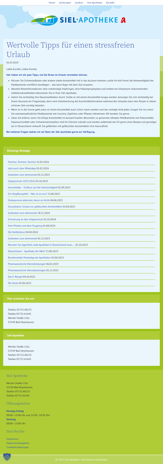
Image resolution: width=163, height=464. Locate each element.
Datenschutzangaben (17, 443)
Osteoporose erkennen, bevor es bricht (29, 200)
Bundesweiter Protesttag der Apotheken (29, 257)
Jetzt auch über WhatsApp (22, 168)
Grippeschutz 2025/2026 (21, 181)
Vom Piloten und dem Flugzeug (25, 225)
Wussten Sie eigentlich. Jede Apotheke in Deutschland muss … (41, 244)
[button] (7, 457)
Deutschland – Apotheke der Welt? (26, 251)
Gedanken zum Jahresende (22, 174)
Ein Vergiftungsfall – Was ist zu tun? (27, 193)
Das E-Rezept (15, 276)
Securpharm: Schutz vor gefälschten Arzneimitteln (35, 206)
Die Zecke (13, 283)
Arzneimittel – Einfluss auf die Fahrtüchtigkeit (32, 187)
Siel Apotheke (81, 19)
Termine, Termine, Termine (22, 161)
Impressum (12, 438)
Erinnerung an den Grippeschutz (25, 219)
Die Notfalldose (16, 232)
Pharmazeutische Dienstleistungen (27, 263)
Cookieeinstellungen (17, 447)
